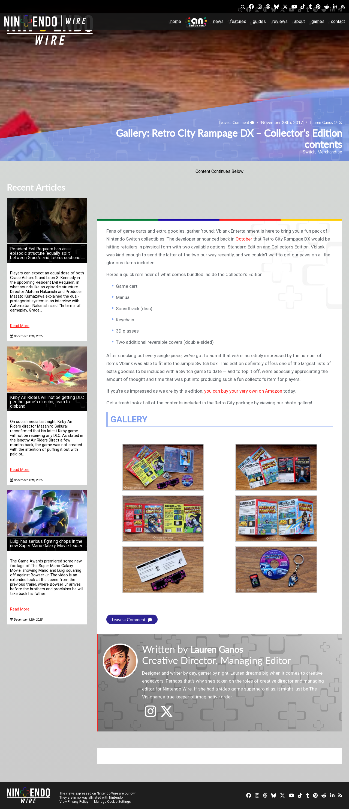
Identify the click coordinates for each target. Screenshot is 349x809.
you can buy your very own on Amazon (243, 391)
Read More (19, 326)
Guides (259, 21)
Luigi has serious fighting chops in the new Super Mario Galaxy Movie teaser (46, 543)
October (244, 239)
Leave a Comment (230, 122)
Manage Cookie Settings (113, 801)
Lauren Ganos (318, 122)
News (218, 21)
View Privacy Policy (73, 801)
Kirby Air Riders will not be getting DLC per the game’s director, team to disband (47, 402)
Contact (338, 21)
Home (175, 21)
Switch (309, 152)
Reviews (280, 21)
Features (238, 21)
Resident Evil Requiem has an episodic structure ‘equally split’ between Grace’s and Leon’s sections (45, 253)
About (299, 21)
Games (317, 21)
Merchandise (329, 152)
